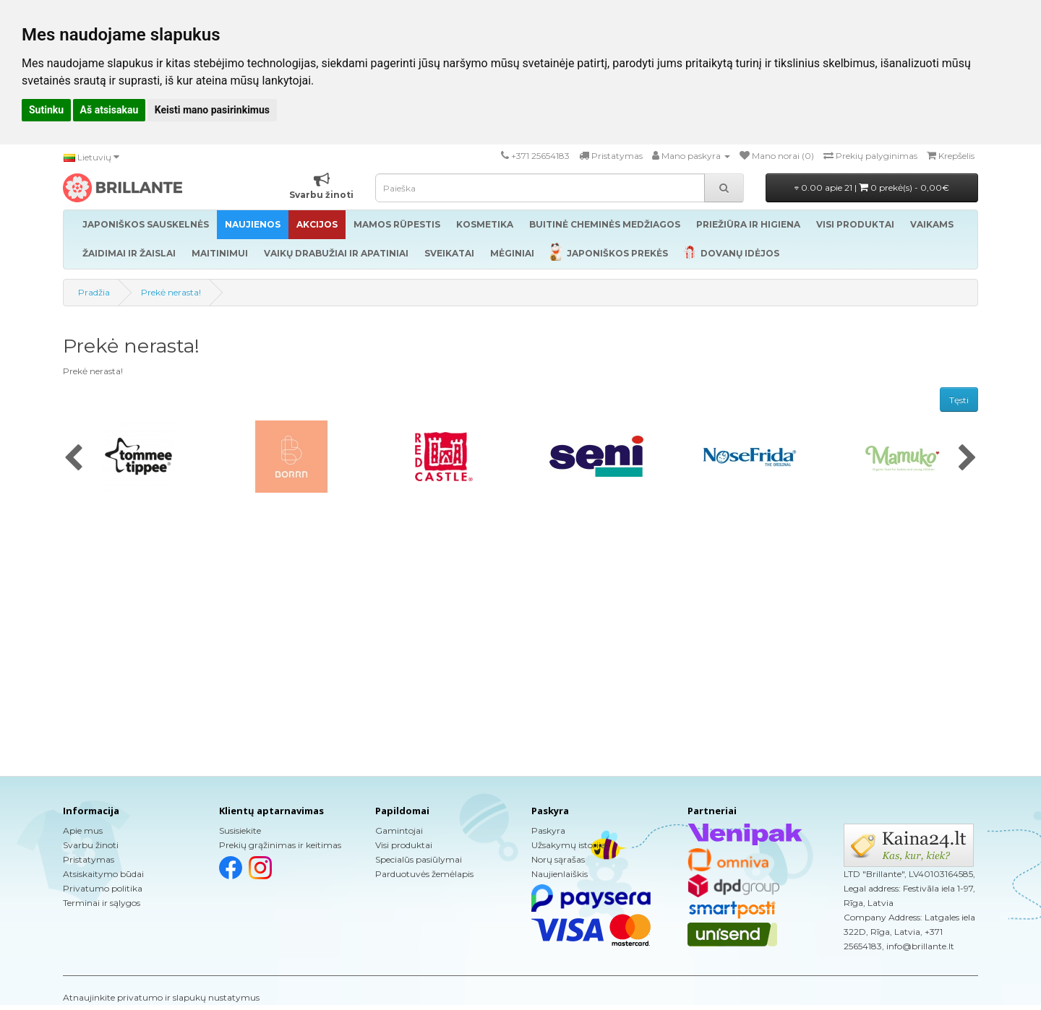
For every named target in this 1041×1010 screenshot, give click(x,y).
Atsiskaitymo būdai (103, 873)
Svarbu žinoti (91, 844)
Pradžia (94, 292)
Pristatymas (88, 859)
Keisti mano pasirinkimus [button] (212, 110)
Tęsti (959, 399)
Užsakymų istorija (568, 844)
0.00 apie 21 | (871, 187)
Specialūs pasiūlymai (418, 859)
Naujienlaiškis (559, 873)
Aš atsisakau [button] (109, 110)
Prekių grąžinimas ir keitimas (280, 844)
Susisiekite (240, 830)
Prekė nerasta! (171, 292)
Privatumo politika (102, 888)
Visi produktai (403, 844)
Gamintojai (399, 830)
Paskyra (548, 830)
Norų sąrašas (558, 859)
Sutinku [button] (46, 110)
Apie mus (83, 830)
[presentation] (73, 458)
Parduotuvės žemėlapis (424, 873)
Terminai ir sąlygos (101, 902)
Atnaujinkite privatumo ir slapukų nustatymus (161, 997)
